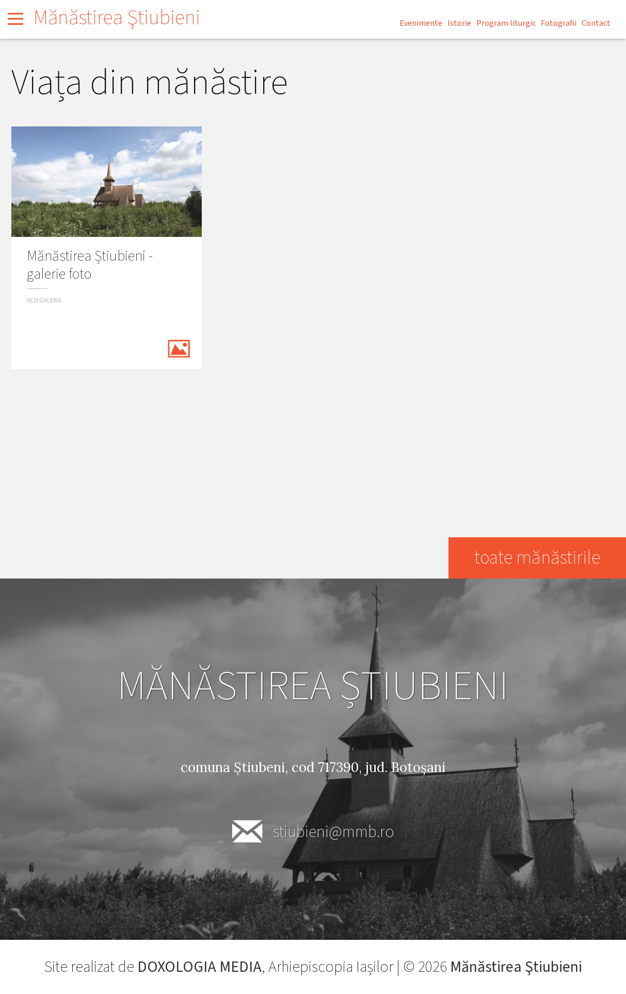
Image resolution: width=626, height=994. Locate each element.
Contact (596, 23)
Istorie (459, 23)
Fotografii (558, 23)
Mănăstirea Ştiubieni (117, 18)
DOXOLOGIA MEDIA (199, 967)
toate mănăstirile (537, 557)
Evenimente (420, 23)
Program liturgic (506, 23)
